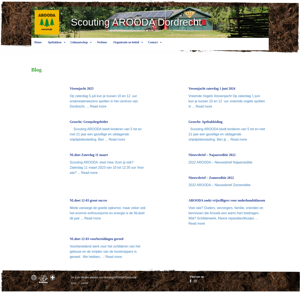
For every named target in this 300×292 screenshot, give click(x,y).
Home (38, 45)
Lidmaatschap (79, 45)
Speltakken (54, 45)
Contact (153, 45)
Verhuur (102, 45)
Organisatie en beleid (126, 45)
